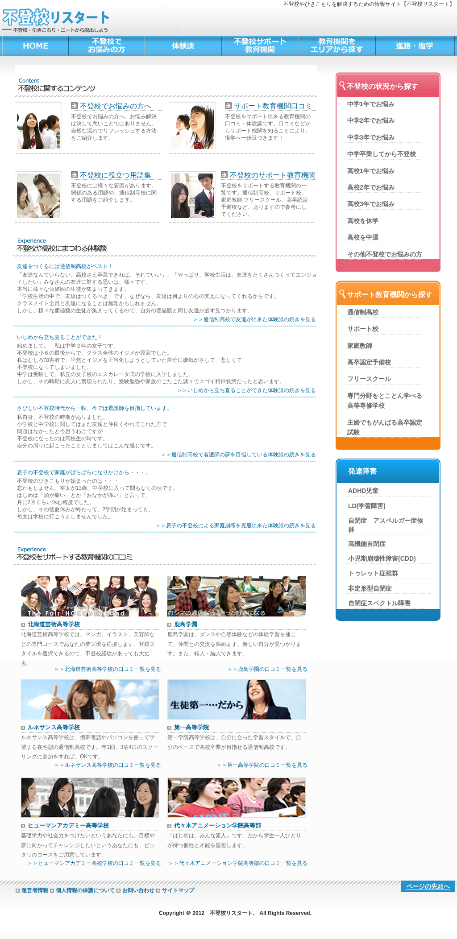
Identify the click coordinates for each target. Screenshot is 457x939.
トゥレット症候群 (373, 573)
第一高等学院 (191, 727)
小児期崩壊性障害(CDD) (382, 558)
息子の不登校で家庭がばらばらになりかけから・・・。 (84, 473)
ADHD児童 (363, 490)
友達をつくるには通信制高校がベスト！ (65, 266)
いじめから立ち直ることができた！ (60, 337)
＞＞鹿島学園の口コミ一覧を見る (267, 669)
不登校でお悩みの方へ (115, 106)
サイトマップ (178, 890)
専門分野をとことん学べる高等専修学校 (384, 400)
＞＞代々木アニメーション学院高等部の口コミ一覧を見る (237, 863)
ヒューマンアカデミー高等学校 (68, 825)
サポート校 (362, 328)
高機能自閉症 (367, 543)
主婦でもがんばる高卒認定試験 (384, 427)
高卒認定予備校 (369, 362)
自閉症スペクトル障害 (379, 603)
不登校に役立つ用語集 (115, 175)
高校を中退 (362, 237)
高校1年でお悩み (371, 170)
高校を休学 (362, 220)
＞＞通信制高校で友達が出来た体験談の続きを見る (254, 319)
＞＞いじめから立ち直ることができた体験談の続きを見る (246, 390)
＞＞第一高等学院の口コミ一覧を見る (261, 765)
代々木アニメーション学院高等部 (217, 825)
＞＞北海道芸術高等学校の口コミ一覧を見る (107, 669)
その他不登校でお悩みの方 (384, 254)
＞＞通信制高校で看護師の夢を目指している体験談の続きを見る (238, 454)
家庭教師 (359, 345)
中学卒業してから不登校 (381, 153)
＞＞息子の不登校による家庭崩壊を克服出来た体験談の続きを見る (235, 525)
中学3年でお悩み (371, 137)
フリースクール (369, 378)
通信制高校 (362, 312)
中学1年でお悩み (371, 104)
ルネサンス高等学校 (54, 727)
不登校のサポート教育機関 (273, 175)
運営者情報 (34, 890)
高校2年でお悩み (371, 187)
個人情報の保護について (85, 890)
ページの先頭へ (428, 886)
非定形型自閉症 (370, 588)
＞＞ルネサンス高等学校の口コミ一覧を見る (107, 765)
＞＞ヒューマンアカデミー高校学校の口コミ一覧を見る (94, 863)
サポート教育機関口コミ (273, 106)
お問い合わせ (138, 890)
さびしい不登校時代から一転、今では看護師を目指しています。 (94, 408)
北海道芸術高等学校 (54, 624)
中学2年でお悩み (371, 120)
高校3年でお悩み (371, 203)
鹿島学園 (185, 624)
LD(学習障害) (367, 505)
